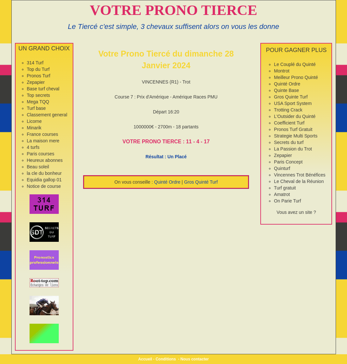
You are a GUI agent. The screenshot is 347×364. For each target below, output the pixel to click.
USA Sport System (293, 103)
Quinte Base (286, 90)
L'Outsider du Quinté (295, 116)
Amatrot (282, 194)
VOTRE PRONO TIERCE (173, 10)
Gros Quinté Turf (200, 182)
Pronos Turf (38, 75)
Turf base (36, 108)
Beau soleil (38, 166)
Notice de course (44, 186)
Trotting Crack (288, 109)
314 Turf (35, 62)
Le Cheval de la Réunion (299, 181)
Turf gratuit (285, 187)
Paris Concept (288, 161)
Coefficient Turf (289, 122)
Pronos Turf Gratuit (293, 129)
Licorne (34, 121)
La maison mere (43, 140)
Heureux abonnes (45, 160)
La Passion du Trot (293, 148)
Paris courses (41, 153)
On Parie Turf (287, 200)
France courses (42, 134)
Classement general (47, 114)
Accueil (145, 359)
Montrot (281, 70)
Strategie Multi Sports (295, 135)
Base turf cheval (43, 88)
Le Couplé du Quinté (295, 64)
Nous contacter (194, 359)
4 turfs (33, 147)
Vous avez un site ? (296, 212)
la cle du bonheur (44, 173)
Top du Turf (38, 69)
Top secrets (38, 95)
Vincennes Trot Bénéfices (300, 174)
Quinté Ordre (167, 182)
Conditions (165, 359)
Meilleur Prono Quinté (296, 77)
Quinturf (282, 168)
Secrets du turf (289, 142)
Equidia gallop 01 (44, 179)
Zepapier (36, 82)
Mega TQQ (38, 101)
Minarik (34, 127)
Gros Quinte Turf (290, 96)
